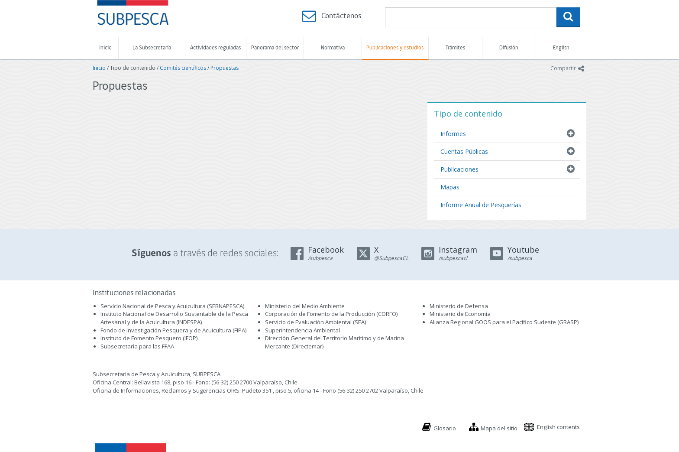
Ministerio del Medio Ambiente (305, 306)
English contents (558, 427)
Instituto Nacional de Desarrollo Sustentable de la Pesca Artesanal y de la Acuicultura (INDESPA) (174, 318)
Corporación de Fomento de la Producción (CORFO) (331, 314)
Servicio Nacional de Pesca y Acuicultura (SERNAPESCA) (172, 306)
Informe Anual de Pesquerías (480, 205)
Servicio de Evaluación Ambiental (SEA (315, 322)
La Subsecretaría (152, 48)
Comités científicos (183, 68)
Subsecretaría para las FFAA (137, 346)
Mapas (449, 187)
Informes (453, 134)
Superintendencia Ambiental (302, 330)
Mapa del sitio (499, 428)
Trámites (455, 48)
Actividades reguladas (215, 48)
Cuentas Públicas (464, 151)
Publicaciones (459, 169)
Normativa (333, 48)
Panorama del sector (275, 48)
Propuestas (224, 68)
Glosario (444, 428)
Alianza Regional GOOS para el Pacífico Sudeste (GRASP (503, 322)
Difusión (508, 48)
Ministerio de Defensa (459, 306)
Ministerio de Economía (460, 314)
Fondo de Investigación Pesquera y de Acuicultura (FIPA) (173, 330)
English (561, 48)
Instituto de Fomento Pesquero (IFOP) (148, 338)
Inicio (105, 48)
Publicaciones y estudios (395, 48)
